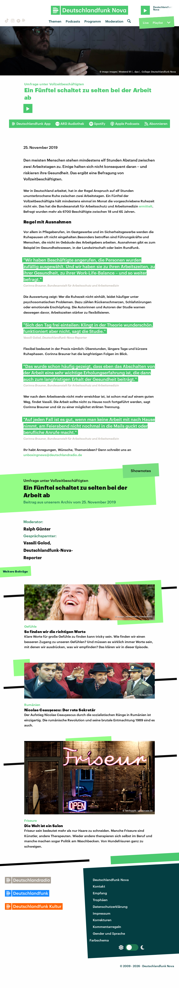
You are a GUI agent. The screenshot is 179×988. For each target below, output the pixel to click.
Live (146, 22)
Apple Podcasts (124, 124)
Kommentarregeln (107, 927)
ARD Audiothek (69, 124)
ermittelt (145, 206)
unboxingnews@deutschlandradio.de (52, 455)
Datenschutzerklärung (110, 906)
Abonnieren (156, 124)
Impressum (101, 913)
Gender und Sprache (109, 933)
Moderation (114, 21)
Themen (55, 21)
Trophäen (100, 900)
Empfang (100, 893)
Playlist (158, 22)
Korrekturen (102, 920)
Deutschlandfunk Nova (111, 880)
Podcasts (73, 21)
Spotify (97, 124)
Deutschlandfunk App (30, 124)
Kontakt (99, 886)
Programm (92, 21)
